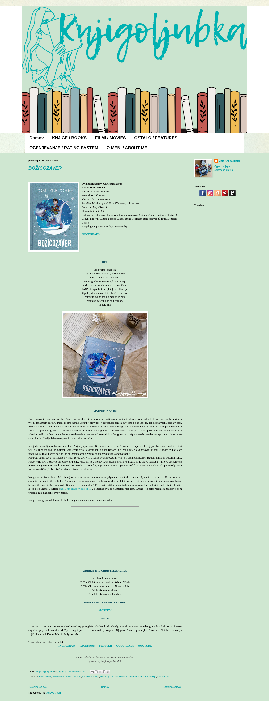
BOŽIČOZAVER (45, 168)
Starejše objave (172, 686)
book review (45, 676)
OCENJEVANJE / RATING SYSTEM (63, 147)
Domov (36, 138)
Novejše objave (38, 686)
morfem (142, 676)
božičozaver (58, 676)
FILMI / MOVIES (110, 138)
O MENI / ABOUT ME (127, 147)
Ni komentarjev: (77, 671)
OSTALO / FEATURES (155, 138)
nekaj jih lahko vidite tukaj (75, 488)
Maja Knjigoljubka (229, 160)
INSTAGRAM (66, 645)
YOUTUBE (145, 645)
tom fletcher (163, 676)
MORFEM (105, 610)
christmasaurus (73, 676)
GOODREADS (91, 234)
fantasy (85, 676)
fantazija (95, 676)
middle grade (106, 676)
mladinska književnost (126, 676)
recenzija (151, 676)
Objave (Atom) (54, 692)
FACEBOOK (87, 645)
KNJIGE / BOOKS (69, 138)
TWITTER (105, 645)
